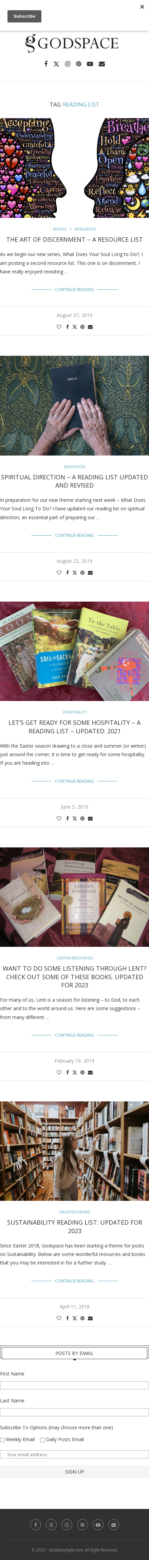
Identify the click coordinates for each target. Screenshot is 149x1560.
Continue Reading (74, 289)
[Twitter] (56, 64)
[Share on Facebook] (67, 326)
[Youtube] (90, 64)
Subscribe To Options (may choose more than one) (56, 1427)
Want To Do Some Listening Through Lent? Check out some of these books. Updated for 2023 (75, 976)
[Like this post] (59, 326)
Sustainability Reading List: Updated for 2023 (74, 1226)
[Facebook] (46, 64)
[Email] (102, 64)
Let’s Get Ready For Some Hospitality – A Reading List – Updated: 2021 (74, 726)
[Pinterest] (78, 64)
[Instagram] (67, 64)
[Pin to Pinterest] (82, 326)
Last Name (12, 1400)
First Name (12, 1373)
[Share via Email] (90, 326)
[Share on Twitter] (74, 326)
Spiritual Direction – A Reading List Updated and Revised (74, 481)
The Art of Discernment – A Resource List (74, 239)
